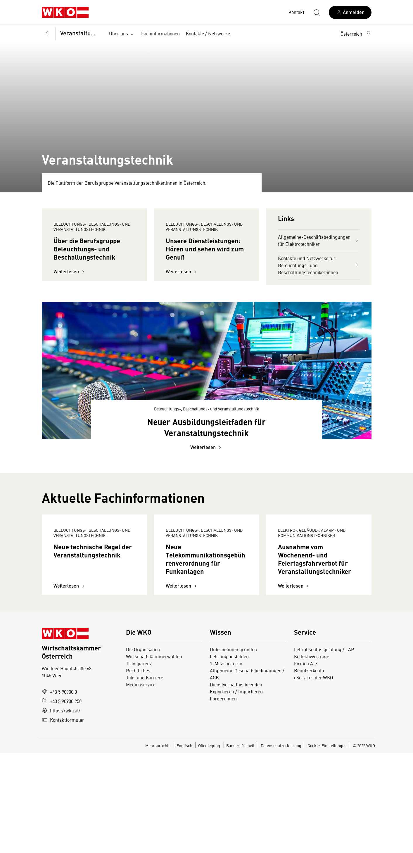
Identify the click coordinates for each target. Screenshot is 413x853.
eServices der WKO (313, 777)
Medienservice (140, 784)
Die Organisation (143, 749)
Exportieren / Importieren (236, 791)
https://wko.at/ (61, 810)
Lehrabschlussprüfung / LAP (324, 749)
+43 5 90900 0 (59, 791)
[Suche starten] (316, 12)
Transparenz (139, 763)
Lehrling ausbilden (229, 756)
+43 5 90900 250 (62, 800)
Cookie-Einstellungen (327, 845)
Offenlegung (209, 845)
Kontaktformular (63, 819)
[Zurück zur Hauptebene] (47, 33)
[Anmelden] (350, 12)
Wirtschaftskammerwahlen (154, 756)
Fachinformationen (160, 33)
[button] (356, 33)
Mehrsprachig (158, 845)
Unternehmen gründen (233, 749)
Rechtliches (138, 770)
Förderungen (223, 798)
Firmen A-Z (306, 763)
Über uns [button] (122, 33)
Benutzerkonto (309, 770)
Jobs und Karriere (144, 777)
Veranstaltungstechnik (81, 33)
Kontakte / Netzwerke (208, 33)
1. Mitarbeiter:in (226, 763)
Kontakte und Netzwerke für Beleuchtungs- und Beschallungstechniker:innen (319, 265)
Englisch (185, 845)
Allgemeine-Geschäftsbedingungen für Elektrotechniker (319, 240)
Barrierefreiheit (240, 845)
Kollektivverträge (311, 756)
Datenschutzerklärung (281, 845)
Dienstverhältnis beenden (236, 784)
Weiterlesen (69, 323)
